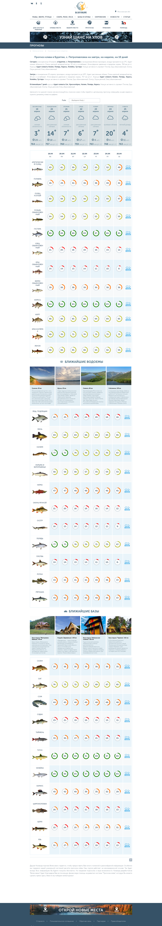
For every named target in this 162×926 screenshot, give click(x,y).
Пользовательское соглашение (62, 921)
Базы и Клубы (84, 17)
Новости (114, 17)
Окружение (100, 17)
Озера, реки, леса (65, 17)
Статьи (126, 17)
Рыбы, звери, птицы (42, 17)
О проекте (40, 921)
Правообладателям (118, 921)
